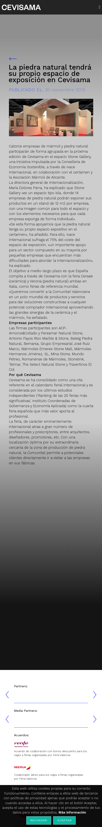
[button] (100, 7)
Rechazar (38, 820)
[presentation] (7, 694)
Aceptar (64, 820)
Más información (72, 812)
